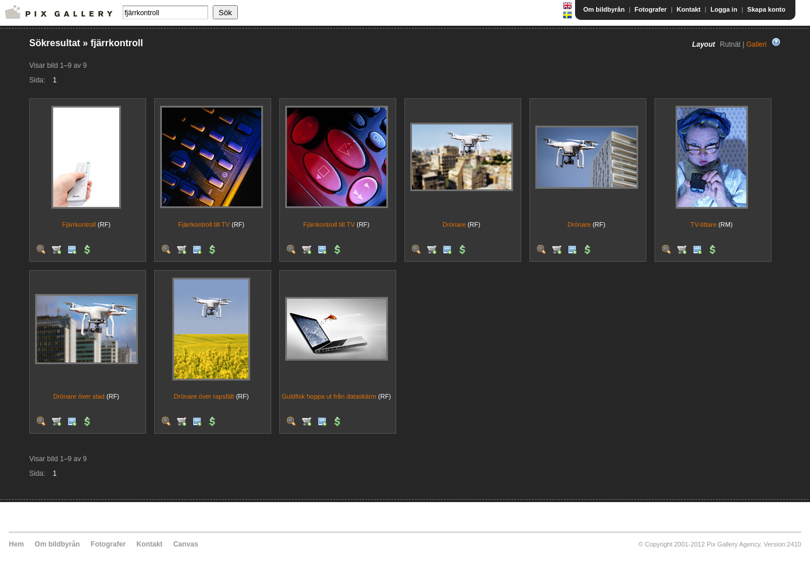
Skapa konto (766, 9)
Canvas (185, 544)
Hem (16, 544)
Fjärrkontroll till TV (204, 224)
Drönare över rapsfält (204, 396)
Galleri (756, 44)
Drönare (454, 224)
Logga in (724, 9)
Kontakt (689, 9)
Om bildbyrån (604, 9)
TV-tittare (703, 224)
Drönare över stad (79, 396)
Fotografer (651, 9)
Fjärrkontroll (79, 224)
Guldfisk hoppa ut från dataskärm (329, 396)
